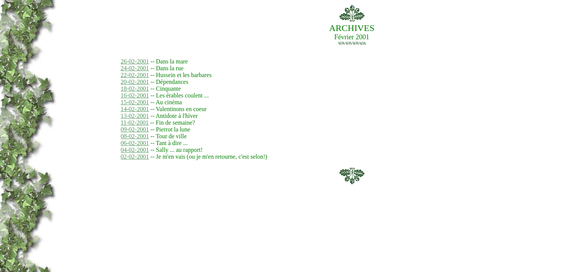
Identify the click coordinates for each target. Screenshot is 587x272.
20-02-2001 (135, 82)
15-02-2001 (135, 102)
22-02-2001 (135, 75)
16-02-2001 (135, 95)
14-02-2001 (135, 109)
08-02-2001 (135, 136)
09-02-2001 (135, 129)
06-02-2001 (135, 143)
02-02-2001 (135, 156)
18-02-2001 (135, 88)
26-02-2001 (135, 61)
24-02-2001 (135, 68)
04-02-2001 (135, 150)
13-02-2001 (135, 116)
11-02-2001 (135, 122)
